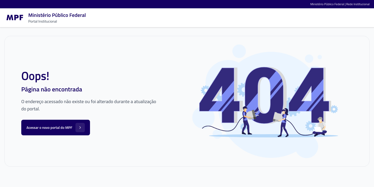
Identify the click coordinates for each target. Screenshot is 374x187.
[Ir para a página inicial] (45, 17)
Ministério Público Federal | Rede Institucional (340, 4)
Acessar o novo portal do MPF (55, 127)
